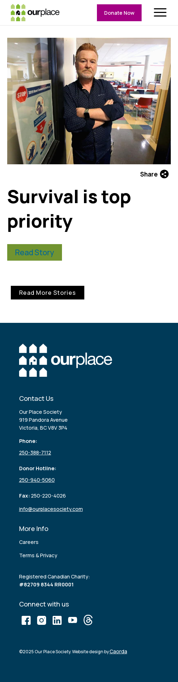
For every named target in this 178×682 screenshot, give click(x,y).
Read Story (34, 252)
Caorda (118, 651)
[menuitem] (163, 13)
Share (154, 174)
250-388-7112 (35, 452)
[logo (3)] (35, 12)
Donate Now (119, 12)
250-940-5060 (37, 479)
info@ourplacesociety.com (51, 508)
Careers (29, 542)
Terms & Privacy (38, 555)
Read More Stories (47, 293)
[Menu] (163, 13)
